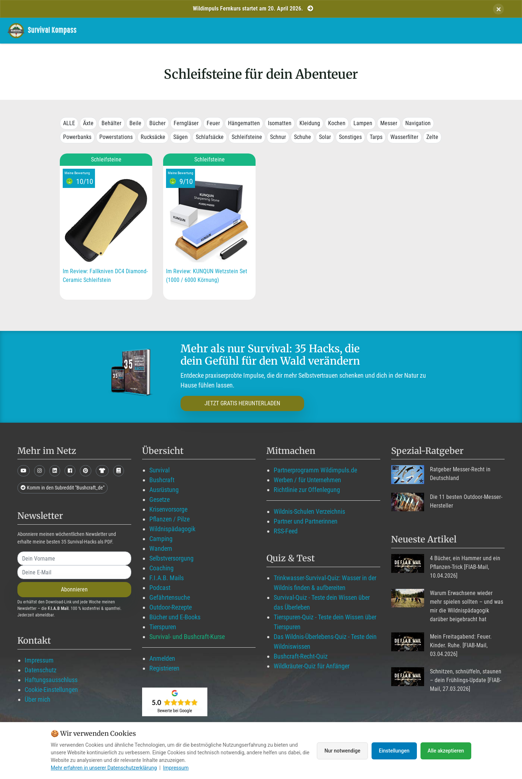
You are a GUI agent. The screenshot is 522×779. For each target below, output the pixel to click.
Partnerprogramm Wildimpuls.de (315, 470)
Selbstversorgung (171, 558)
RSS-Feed (286, 531)
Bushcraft (161, 480)
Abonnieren (74, 589)
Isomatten (279, 123)
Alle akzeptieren (446, 751)
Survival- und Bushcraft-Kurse (187, 636)
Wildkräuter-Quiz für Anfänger (311, 666)
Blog (342, 30)
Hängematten (244, 123)
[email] (74, 572)
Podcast (159, 587)
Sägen (180, 137)
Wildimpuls (243, 30)
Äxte (88, 123)
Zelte (432, 137)
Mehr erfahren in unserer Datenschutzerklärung (104, 768)
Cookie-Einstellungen (51, 689)
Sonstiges (350, 137)
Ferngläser (186, 123)
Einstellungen (394, 751)
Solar (325, 137)
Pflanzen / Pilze (169, 519)
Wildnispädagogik (172, 529)
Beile (135, 123)
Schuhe (302, 137)
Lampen (362, 123)
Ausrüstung (164, 489)
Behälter (111, 123)
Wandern (160, 548)
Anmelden (162, 658)
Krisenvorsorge (168, 509)
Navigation (418, 123)
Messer (388, 123)
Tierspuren (162, 627)
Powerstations (116, 137)
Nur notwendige (342, 751)
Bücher (157, 123)
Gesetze (159, 499)
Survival (159, 470)
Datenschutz (41, 670)
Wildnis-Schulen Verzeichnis (309, 511)
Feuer (213, 123)
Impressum (39, 660)
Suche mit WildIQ (461, 30)
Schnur (278, 137)
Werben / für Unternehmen (307, 480)
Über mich (37, 699)
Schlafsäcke (210, 137)
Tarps (376, 137)
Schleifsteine (247, 137)
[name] (74, 558)
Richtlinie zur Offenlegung (307, 489)
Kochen (336, 123)
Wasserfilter (404, 137)
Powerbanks (77, 137)
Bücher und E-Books (174, 617)
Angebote (379, 30)
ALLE (69, 123)
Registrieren (164, 668)
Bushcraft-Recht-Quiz (301, 656)
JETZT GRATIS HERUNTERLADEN (242, 403)
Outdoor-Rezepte (170, 607)
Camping (161, 538)
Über (414, 30)
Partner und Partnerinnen (305, 521)
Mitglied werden (296, 30)
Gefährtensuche (169, 597)
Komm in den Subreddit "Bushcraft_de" (62, 488)
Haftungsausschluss (51, 680)
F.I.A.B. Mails (166, 578)
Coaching (161, 568)
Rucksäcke (153, 137)
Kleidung (309, 123)
